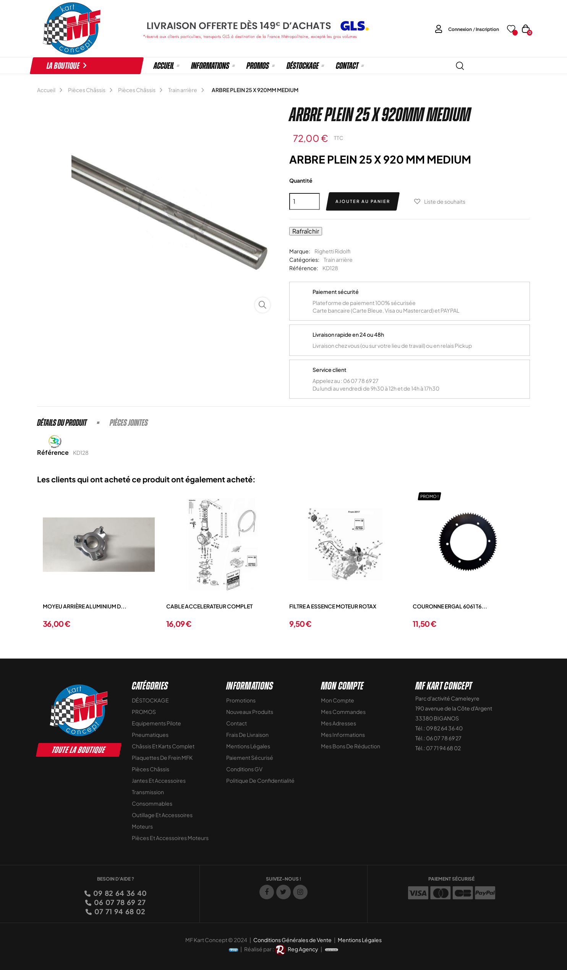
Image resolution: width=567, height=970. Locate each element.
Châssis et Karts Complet (163, 746)
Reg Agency (303, 949)
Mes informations (343, 734)
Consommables (152, 803)
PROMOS (144, 711)
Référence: (303, 267)
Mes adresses (338, 723)
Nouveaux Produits (249, 711)
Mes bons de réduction (350, 746)
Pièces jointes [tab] (129, 422)
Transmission (148, 791)
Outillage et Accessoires (162, 814)
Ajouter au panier (362, 201)
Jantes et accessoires (159, 780)
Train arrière (338, 259)
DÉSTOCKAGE (150, 700)
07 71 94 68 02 (119, 911)
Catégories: (304, 259)
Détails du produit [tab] (62, 422)
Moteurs (142, 826)
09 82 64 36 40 (119, 893)
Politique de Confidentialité (260, 780)
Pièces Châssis (150, 769)
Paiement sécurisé (249, 757)
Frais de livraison (247, 734)
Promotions (241, 700)
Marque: (299, 251)
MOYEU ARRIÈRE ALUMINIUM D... (84, 606)
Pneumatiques (150, 734)
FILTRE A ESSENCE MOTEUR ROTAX (332, 606)
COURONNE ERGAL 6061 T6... (450, 606)
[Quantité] (304, 201)
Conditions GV (244, 769)
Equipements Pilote (156, 723)
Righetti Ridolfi (332, 251)
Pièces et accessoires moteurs (170, 837)
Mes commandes (343, 711)
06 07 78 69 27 (119, 902)
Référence (53, 452)
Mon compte (337, 700)
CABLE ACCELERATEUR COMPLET (209, 606)
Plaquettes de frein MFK (162, 757)
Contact (236, 723)
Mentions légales (248, 746)
